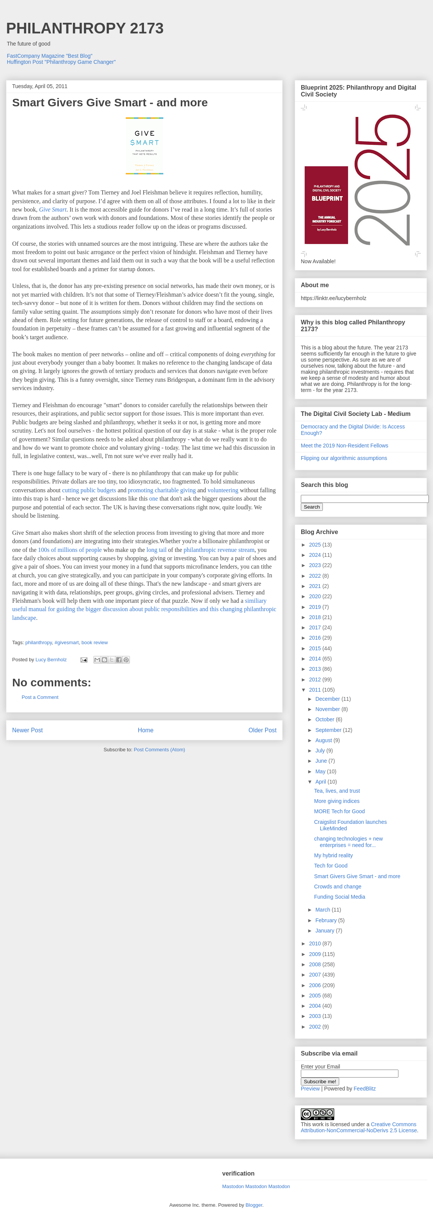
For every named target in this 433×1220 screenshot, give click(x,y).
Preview (310, 1089)
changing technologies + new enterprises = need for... (348, 842)
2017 (315, 627)
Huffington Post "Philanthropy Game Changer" (61, 62)
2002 (315, 1027)
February (326, 920)
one (153, 498)
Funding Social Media (339, 897)
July (320, 750)
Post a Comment (40, 697)
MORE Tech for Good (339, 811)
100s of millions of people (70, 550)
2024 (315, 555)
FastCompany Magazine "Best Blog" (50, 56)
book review (95, 642)
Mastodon (233, 1186)
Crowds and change (338, 886)
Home (146, 730)
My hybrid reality (333, 855)
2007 (315, 975)
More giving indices (337, 801)
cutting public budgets (89, 490)
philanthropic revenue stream (218, 550)
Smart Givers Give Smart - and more (357, 876)
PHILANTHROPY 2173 (85, 28)
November (328, 709)
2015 (315, 648)
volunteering (223, 490)
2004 (315, 1006)
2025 (315, 545)
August (324, 740)
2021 (315, 586)
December (328, 699)
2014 (315, 659)
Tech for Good (331, 866)
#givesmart (67, 642)
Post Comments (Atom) (159, 749)
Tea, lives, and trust (337, 791)
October (325, 719)
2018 (315, 617)
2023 (315, 565)
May (321, 771)
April (321, 782)
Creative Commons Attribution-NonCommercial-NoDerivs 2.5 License (359, 1127)
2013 (315, 669)
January (325, 931)
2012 (315, 679)
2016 (315, 638)
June (321, 761)
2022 (315, 576)
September (329, 730)
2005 (315, 995)
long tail (157, 550)
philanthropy (38, 642)
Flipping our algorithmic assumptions (344, 458)
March (323, 910)
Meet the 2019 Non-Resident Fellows (344, 445)
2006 (315, 985)
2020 (315, 596)
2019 (315, 607)
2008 (315, 964)
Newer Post (27, 730)
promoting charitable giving (162, 490)
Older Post (262, 730)
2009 (315, 954)
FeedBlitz (365, 1089)
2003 (315, 1016)
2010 (315, 943)
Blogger (253, 1205)
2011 (315, 690)
